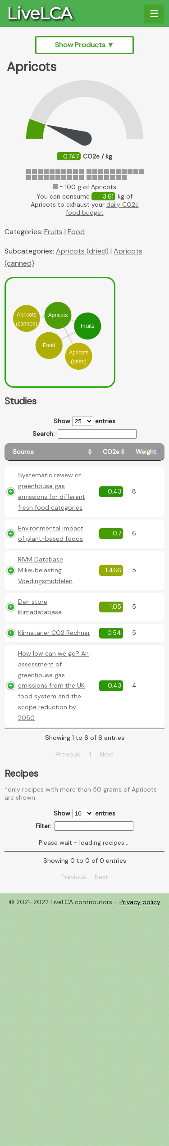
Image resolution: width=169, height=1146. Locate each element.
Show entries (84, 421)
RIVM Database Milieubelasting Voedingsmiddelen (45, 570)
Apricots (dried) (82, 251)
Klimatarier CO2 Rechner (54, 633)
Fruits (53, 231)
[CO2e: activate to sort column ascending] (111, 452)
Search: (84, 434)
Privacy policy (139, 902)
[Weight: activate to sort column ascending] (146, 452)
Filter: (84, 826)
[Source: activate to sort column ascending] (50, 452)
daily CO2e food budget (102, 208)
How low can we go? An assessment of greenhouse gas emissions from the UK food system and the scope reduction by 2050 (53, 685)
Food (76, 231)
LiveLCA (39, 13)
